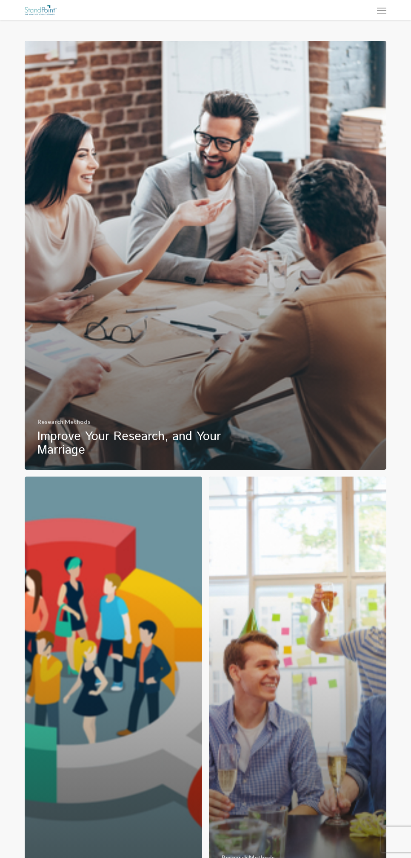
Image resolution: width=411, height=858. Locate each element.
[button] (381, 10)
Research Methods (64, 421)
